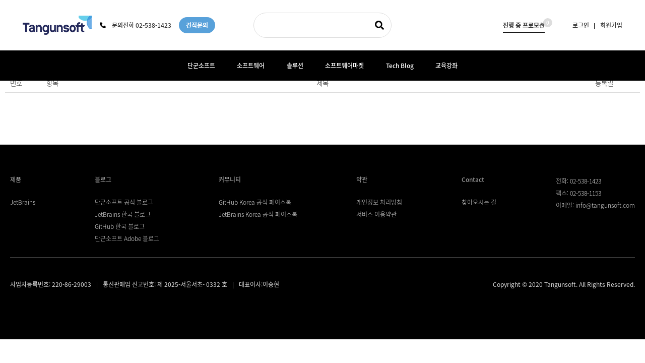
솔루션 (295, 65)
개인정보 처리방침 (379, 202)
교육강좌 (446, 65)
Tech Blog (400, 65)
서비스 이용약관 (376, 214)
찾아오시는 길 (479, 202)
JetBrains (22, 202)
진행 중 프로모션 (524, 24)
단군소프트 (201, 65)
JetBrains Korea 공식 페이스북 (258, 214)
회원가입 (611, 25)
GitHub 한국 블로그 (120, 226)
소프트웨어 (251, 65)
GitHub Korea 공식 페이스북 (255, 202)
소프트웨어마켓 (344, 65)
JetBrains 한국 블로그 (123, 214)
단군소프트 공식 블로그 (124, 202)
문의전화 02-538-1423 (135, 25)
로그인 (580, 25)
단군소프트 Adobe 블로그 (127, 238)
